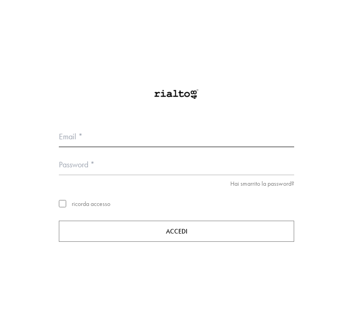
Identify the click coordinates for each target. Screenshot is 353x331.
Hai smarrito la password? (262, 183)
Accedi (177, 231)
